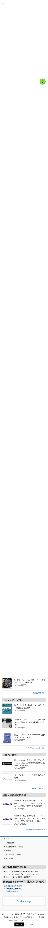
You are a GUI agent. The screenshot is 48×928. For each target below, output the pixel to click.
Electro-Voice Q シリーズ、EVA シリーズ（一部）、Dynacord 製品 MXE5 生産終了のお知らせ (29, 763)
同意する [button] (19, 924)
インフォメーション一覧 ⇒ (36, 748)
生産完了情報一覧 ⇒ (38, 788)
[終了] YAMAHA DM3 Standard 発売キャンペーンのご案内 (30, 736)
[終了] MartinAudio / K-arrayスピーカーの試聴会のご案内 (29, 706)
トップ (6, 838)
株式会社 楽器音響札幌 (13, 886)
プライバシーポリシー (13, 854)
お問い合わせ (9, 858)
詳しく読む (29, 924)
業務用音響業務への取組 (13, 846)
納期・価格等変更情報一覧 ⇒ (35, 830)
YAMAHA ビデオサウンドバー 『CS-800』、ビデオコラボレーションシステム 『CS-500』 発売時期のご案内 (29, 818)
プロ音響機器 (9, 842)
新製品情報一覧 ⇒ (39, 693)
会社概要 (7, 850)
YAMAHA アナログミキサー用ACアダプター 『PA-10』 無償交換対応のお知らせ (29, 722)
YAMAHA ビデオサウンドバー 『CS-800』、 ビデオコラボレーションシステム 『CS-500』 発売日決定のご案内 (29, 803)
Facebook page (24, 901)
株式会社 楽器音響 (11, 891)
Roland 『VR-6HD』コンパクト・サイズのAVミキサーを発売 (29, 681)
